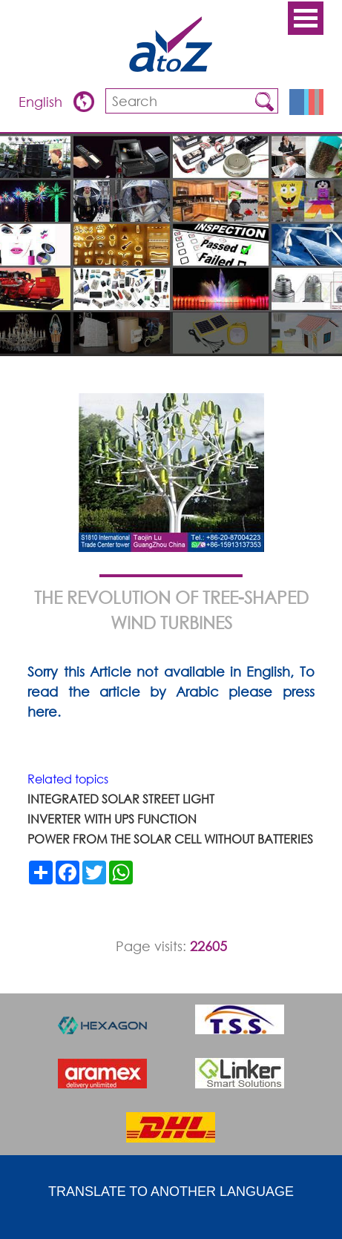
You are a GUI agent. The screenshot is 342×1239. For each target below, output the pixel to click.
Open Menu (305, 18)
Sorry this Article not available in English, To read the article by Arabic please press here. (170, 691)
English (42, 101)
